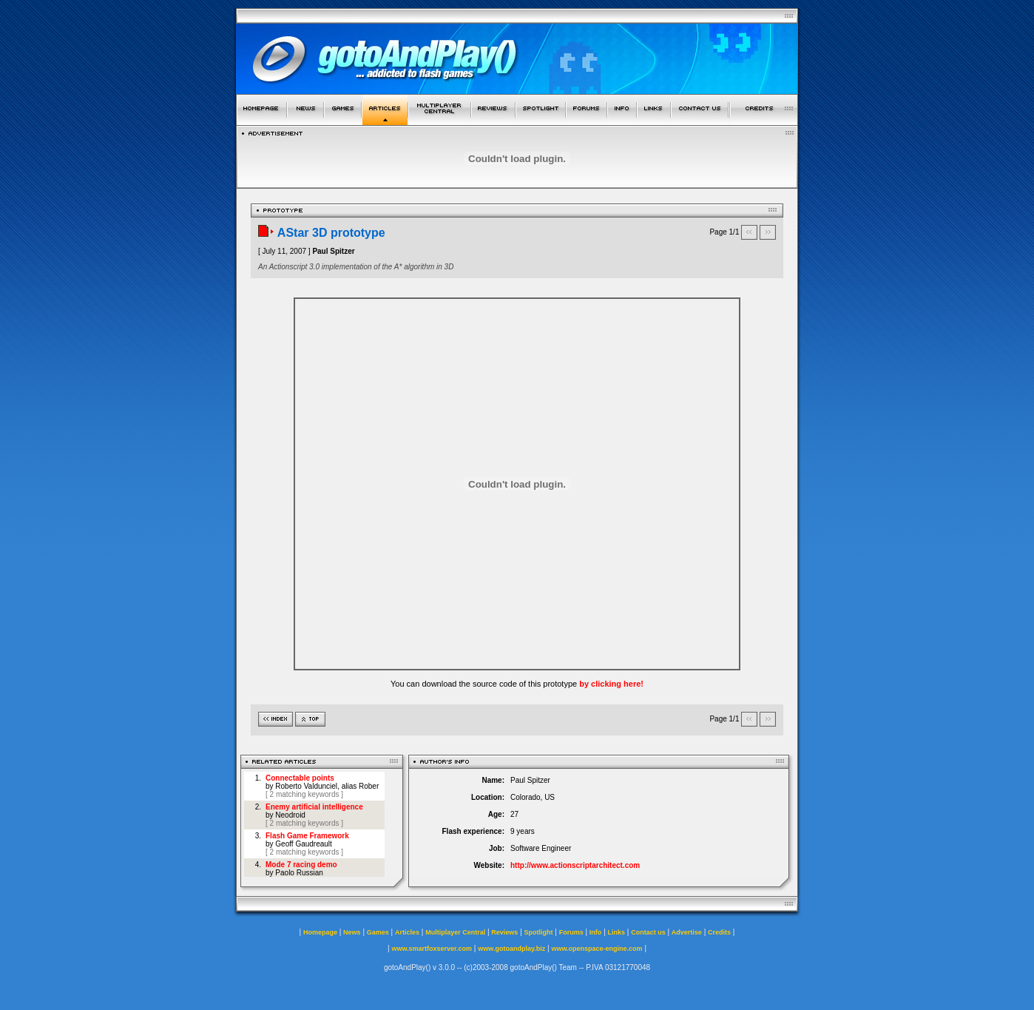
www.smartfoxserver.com (431, 948)
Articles (407, 932)
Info (595, 932)
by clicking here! (611, 683)
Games (378, 932)
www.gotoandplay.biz (511, 948)
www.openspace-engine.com (596, 948)
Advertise (687, 932)
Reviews (504, 932)
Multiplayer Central (455, 932)
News (352, 932)
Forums (571, 932)
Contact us (648, 932)
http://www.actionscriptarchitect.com (575, 865)
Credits (719, 932)
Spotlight (538, 932)
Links (617, 932)
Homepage (320, 932)
